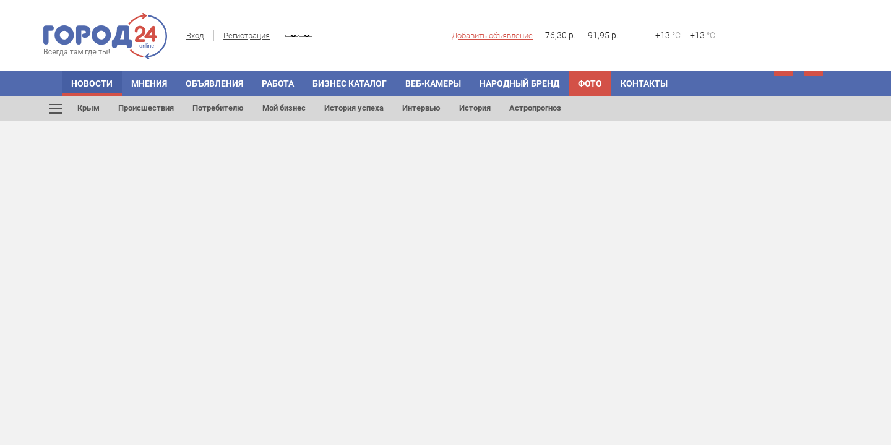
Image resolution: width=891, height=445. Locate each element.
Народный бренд (519, 83)
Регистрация (246, 35)
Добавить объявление (492, 35)
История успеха (354, 107)
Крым (88, 107)
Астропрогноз (535, 107)
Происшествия (146, 107)
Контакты (644, 83)
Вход (195, 35)
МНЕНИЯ (149, 83)
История (475, 107)
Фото (590, 83)
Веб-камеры (433, 83)
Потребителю (218, 107)
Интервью (421, 107)
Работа (278, 83)
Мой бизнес (284, 107)
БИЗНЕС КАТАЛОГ (349, 83)
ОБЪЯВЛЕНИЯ (214, 83)
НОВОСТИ (92, 83)
